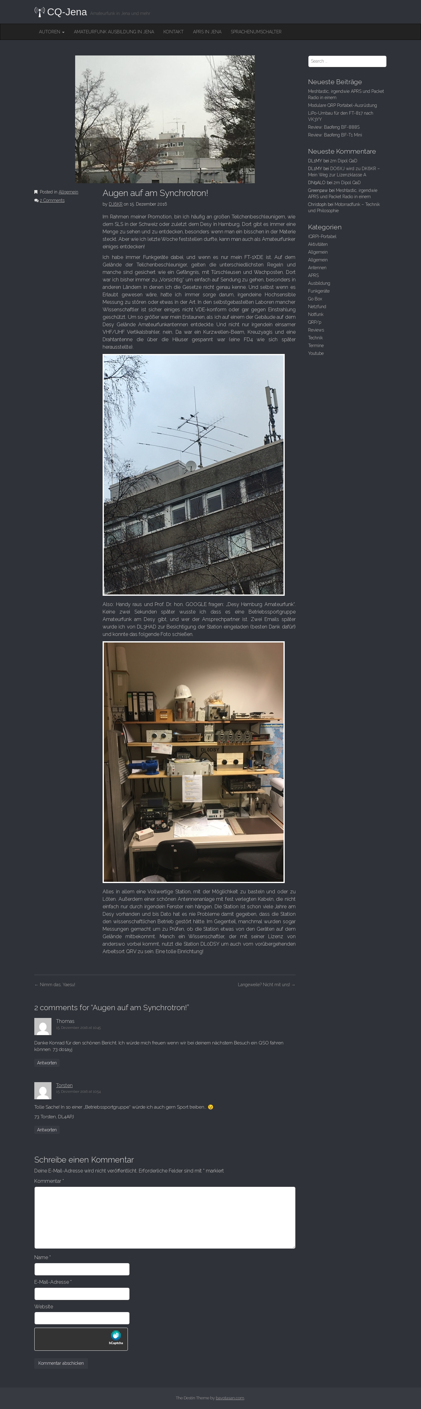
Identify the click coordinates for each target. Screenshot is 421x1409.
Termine (316, 345)
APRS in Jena (207, 31)
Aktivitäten (318, 244)
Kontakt (173, 31)
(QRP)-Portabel (322, 236)
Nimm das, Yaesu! (54, 984)
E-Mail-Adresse (53, 1282)
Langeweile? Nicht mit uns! (267, 984)
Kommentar (49, 1181)
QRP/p (314, 322)
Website (43, 1307)
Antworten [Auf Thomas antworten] (47, 1062)
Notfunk (315, 314)
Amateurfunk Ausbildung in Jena (114, 31)
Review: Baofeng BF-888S (334, 127)
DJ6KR (116, 204)
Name (42, 1257)
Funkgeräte (319, 291)
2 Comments (52, 200)
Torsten (64, 1085)
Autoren (52, 31)
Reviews (316, 329)
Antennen (317, 267)
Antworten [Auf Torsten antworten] (47, 1129)
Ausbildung (319, 283)
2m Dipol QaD (343, 160)
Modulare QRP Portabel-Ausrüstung (342, 105)
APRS (313, 275)
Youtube (316, 353)
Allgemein (68, 191)
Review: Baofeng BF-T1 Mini (335, 134)
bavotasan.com (230, 1398)
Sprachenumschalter (256, 31)
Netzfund (317, 306)
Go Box (315, 298)
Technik (315, 337)
